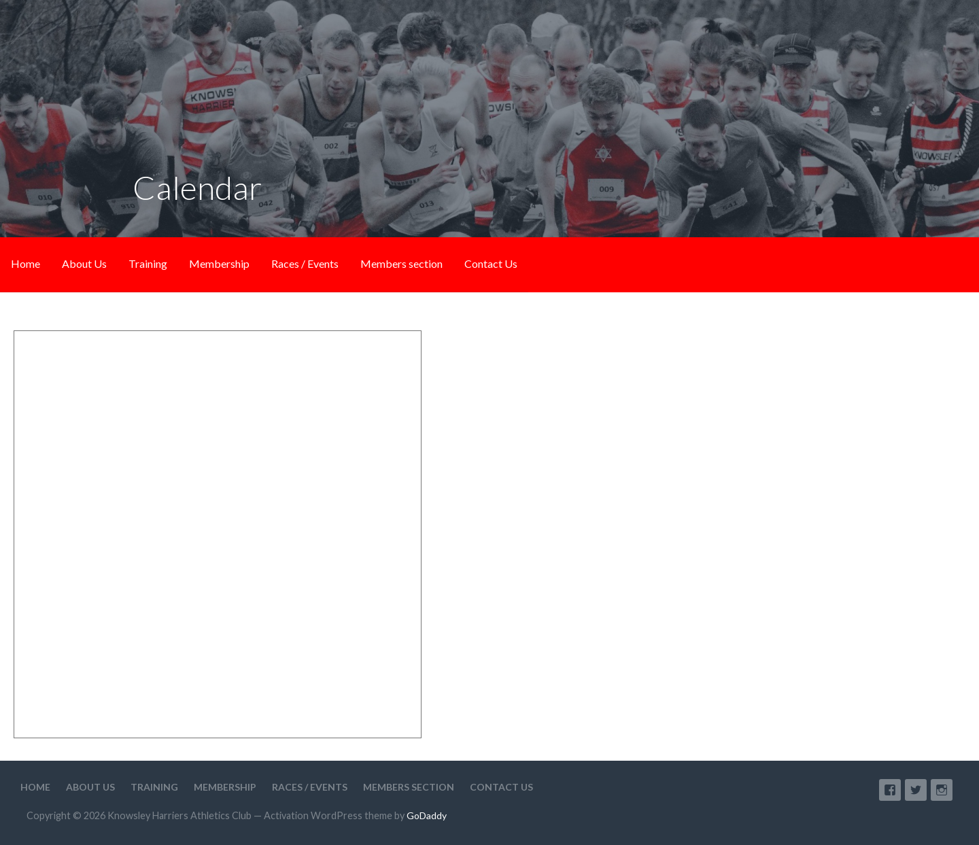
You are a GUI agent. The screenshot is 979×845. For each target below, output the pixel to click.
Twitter (916, 790)
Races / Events (305, 263)
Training (147, 263)
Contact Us (490, 263)
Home (25, 263)
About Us (84, 263)
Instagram (941, 790)
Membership (219, 263)
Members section (401, 263)
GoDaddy (427, 815)
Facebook (890, 790)
